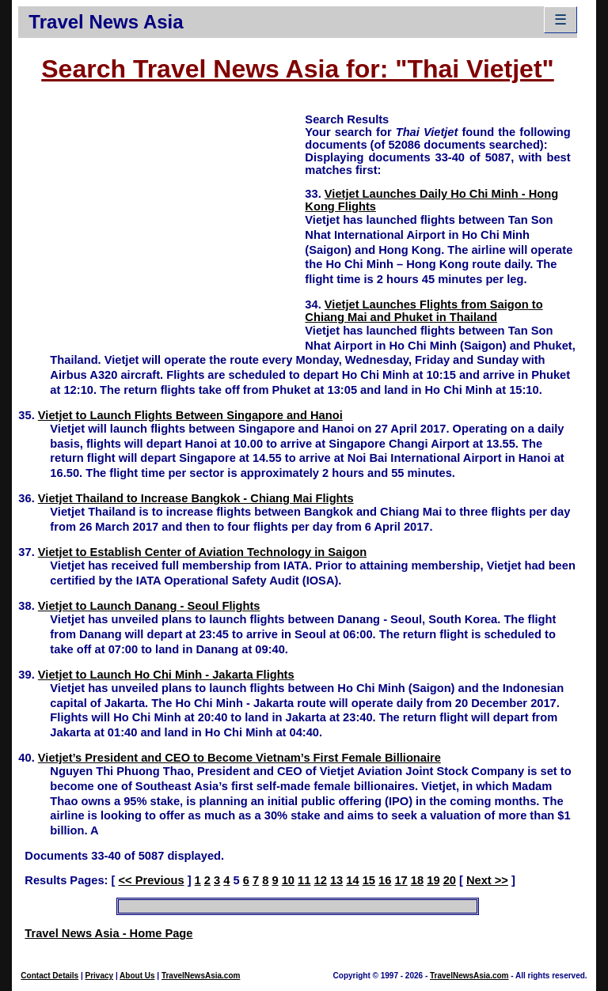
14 (352, 880)
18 (417, 880)
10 (288, 880)
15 (369, 880)
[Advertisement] (161, 222)
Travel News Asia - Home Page (108, 933)
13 (336, 880)
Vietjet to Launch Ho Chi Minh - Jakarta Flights (166, 674)
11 (304, 880)
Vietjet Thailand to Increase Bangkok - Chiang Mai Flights (196, 498)
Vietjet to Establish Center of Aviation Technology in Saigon (202, 552)
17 (400, 880)
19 (433, 880)
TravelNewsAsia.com (201, 975)
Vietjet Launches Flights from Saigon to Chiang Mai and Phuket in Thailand (423, 310)
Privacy (100, 975)
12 (320, 880)
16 (384, 880)
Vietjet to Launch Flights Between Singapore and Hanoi (190, 415)
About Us (137, 975)
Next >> (487, 880)
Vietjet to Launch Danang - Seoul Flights (149, 606)
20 (449, 880)
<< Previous (151, 880)
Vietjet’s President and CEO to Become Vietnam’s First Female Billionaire (239, 757)
